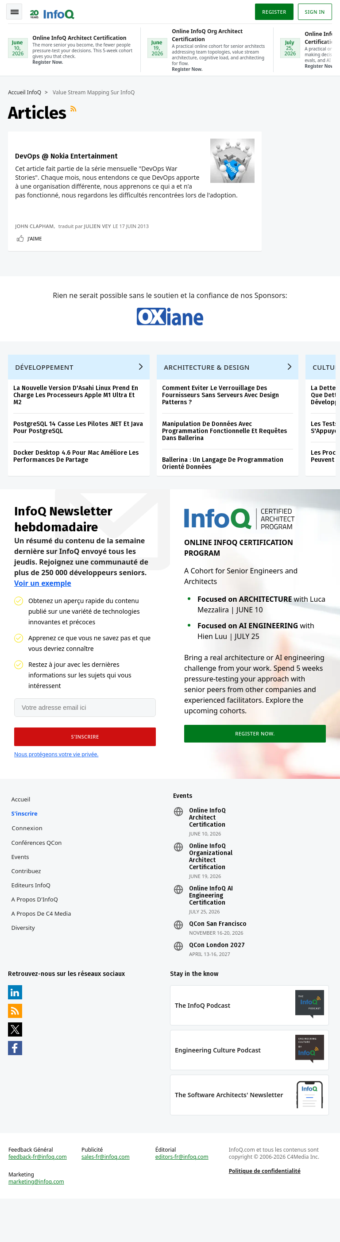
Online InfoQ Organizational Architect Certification (210, 897)
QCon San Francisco (218, 964)
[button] (83, 776)
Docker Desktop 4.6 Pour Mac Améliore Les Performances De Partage (76, 495)
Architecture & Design (208, 406)
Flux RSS (75, 111)
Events (21, 898)
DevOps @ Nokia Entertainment (43, 158)
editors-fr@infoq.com (182, 1199)
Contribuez (27, 912)
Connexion (27, 869)
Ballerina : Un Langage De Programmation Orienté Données (223, 502)
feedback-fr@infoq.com (38, 1199)
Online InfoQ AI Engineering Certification (211, 936)
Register (273, 10)
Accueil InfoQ (25, 90)
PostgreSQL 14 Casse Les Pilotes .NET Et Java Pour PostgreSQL (79, 466)
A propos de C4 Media (42, 954)
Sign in (314, 10)
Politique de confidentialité (264, 1213)
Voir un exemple (42, 623)
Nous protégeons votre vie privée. (56, 794)
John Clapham (35, 259)
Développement (45, 406)
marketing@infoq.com (37, 1224)
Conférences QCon (37, 883)
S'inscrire (25, 854)
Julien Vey (98, 259)
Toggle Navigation (17, 10)
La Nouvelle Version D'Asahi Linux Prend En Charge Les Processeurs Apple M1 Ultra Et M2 (76, 434)
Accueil (21, 840)
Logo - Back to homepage (53, 10)
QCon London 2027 (217, 986)
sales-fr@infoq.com (106, 1199)
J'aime (35, 272)
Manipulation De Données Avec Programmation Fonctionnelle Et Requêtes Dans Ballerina (225, 470)
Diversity (23, 968)
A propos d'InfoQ (35, 940)
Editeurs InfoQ (31, 926)
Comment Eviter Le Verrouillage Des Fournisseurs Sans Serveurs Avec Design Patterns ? (221, 434)
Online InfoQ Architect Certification (207, 858)
